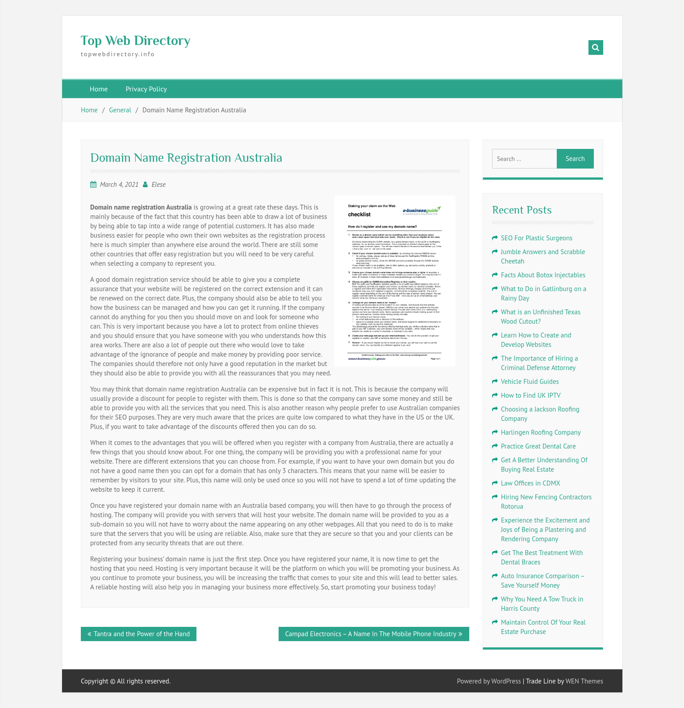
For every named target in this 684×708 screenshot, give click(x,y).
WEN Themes (584, 681)
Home (99, 88)
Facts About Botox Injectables (543, 275)
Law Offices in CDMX (530, 483)
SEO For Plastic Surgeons (536, 238)
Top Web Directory (135, 40)
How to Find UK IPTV (531, 395)
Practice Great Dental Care (538, 446)
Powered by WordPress (489, 681)
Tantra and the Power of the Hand (142, 634)
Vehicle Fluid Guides (530, 381)
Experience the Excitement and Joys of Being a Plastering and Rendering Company (545, 529)
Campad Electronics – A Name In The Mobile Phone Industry (370, 634)
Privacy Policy (146, 88)
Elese (158, 184)
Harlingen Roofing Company (541, 432)
